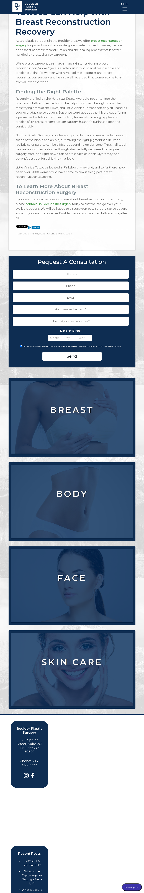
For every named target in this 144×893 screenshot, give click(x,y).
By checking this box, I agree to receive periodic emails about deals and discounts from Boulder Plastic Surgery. (72, 346)
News (35, 233)
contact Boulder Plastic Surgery (48, 204)
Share (33, 227)
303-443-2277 (30, 763)
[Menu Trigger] (125, 7)
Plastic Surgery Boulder (55, 233)
